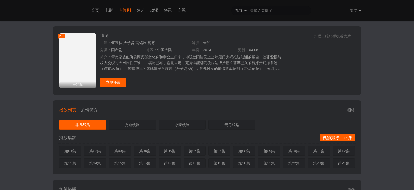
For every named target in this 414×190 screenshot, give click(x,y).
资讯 (168, 10)
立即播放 (113, 82)
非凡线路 (82, 125)
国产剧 (116, 50)
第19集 (219, 163)
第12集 (344, 151)
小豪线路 (182, 125)
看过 (355, 10)
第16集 (145, 163)
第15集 (120, 163)
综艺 (140, 10)
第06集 (194, 151)
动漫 (154, 10)
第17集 (170, 163)
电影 (109, 10)
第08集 (244, 151)
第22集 (294, 163)
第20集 (244, 163)
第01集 (70, 151)
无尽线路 (231, 125)
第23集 (319, 163)
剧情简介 (89, 110)
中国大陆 (164, 50)
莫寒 (151, 43)
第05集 (170, 151)
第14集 (95, 163)
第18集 (194, 163)
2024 (207, 50)
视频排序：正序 (337, 137)
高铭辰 (141, 43)
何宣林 (116, 43)
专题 (181, 10)
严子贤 (128, 43)
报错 (351, 110)
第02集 (95, 151)
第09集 (269, 151)
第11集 (319, 151)
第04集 (145, 151)
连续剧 (124, 10)
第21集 (269, 163)
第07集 (219, 151)
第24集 (344, 163)
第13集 (70, 163)
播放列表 (67, 110)
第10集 (294, 151)
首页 (95, 10)
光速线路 (132, 125)
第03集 (120, 151)
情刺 (104, 35)
